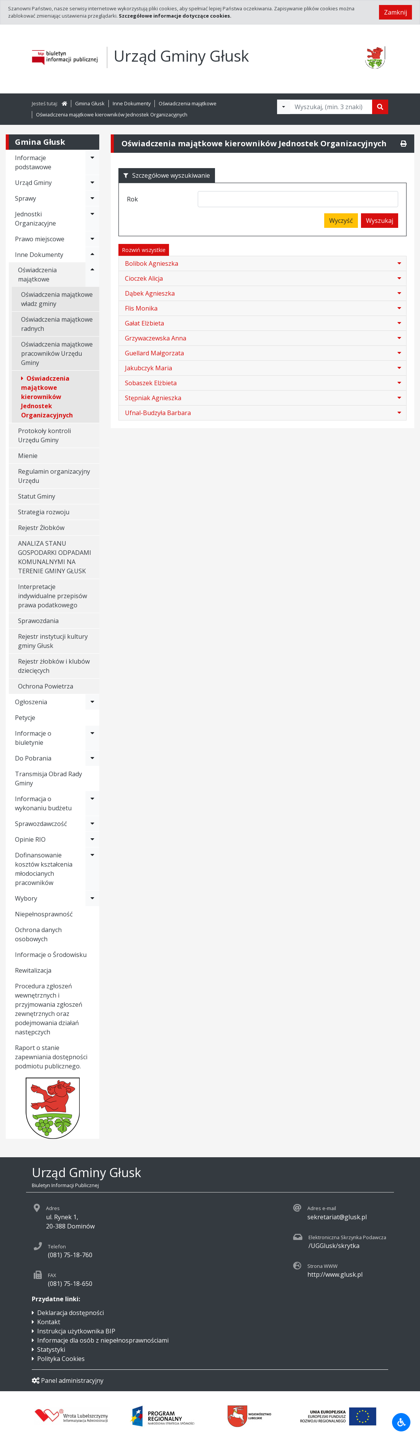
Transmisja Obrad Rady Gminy (48, 778)
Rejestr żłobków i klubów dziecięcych (54, 666)
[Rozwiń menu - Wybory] (92, 898)
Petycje (25, 717)
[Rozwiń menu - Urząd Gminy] (92, 182)
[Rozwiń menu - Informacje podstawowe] (92, 162)
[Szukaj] (380, 107)
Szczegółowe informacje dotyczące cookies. (175, 15)
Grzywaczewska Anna (155, 338)
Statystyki (51, 1349)
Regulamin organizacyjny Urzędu (54, 476)
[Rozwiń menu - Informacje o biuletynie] (92, 738)
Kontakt (48, 1322)
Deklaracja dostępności (70, 1313)
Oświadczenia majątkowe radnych (57, 324)
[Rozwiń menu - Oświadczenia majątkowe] (92, 274)
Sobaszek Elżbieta (151, 383)
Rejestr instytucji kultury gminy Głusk (53, 641)
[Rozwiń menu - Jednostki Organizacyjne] (92, 218)
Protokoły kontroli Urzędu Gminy (44, 435)
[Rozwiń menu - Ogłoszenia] (92, 702)
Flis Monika (141, 308)
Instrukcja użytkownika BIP (76, 1331)
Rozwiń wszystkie (144, 250)
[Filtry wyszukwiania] (283, 107)
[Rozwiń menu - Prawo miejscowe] (92, 239)
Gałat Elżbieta (144, 323)
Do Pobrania (33, 758)
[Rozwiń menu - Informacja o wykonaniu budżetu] (92, 803)
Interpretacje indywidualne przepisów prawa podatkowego (52, 595)
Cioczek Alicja (144, 278)
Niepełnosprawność (44, 914)
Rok (132, 199)
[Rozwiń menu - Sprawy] (92, 198)
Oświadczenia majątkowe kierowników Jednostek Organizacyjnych (111, 114)
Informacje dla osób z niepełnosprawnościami (103, 1340)
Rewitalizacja (33, 970)
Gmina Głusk (90, 103)
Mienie (28, 455)
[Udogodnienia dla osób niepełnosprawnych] (401, 1422)
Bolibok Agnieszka (151, 263)
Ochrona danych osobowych (38, 934)
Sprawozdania (38, 621)
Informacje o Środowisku (51, 954)
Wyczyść (341, 220)
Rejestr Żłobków (41, 527)
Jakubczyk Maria (148, 368)
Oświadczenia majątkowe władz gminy (57, 299)
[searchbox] (202, 200)
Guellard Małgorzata (154, 353)
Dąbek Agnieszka (150, 293)
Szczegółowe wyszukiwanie (166, 175)
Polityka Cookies (61, 1358)
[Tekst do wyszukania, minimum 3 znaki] (331, 107)
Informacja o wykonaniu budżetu (43, 803)
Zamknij (395, 12)
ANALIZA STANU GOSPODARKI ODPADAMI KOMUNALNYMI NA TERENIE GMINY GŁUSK (54, 557)
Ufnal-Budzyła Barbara (158, 413)
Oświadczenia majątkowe (188, 103)
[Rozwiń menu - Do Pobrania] (92, 758)
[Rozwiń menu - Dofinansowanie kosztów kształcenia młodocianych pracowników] (92, 868)
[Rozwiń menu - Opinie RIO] (92, 839)
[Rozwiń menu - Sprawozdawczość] (92, 823)
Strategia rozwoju (43, 512)
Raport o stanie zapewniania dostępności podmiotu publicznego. (51, 1057)
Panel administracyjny (67, 1380)
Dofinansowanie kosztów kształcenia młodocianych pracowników (43, 869)
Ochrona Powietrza (45, 686)
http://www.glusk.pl (335, 1274)
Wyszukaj (379, 220)
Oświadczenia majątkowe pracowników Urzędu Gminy (57, 353)
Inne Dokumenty (132, 103)
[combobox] (298, 199)
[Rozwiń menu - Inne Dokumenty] (92, 254)
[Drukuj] (403, 143)
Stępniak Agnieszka (153, 398)
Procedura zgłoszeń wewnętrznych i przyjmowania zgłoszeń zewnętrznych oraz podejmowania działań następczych (48, 1009)
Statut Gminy (36, 496)
